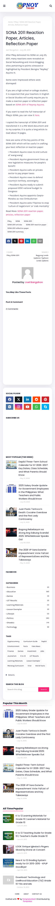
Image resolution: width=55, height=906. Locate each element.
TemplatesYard (28, 899)
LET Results (28, 600)
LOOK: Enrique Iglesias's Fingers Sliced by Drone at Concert (32, 848)
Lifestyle (28, 614)
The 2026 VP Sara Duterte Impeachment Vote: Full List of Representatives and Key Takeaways (34, 554)
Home (10, 22)
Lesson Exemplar (28, 609)
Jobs (42, 651)
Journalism (11, 656)
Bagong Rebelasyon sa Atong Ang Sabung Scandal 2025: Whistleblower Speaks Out (34, 534)
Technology (28, 627)
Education (28, 591)
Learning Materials (28, 605)
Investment (31, 651)
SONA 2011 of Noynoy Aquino (30, 104)
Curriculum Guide (30, 641)
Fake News (36, 646)
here (37, 115)
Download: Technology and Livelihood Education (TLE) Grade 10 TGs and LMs (33, 880)
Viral (29, 666)
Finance (10, 651)
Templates (27, 901)
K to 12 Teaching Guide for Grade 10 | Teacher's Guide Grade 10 (33, 834)
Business (28, 587)
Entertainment (13, 646)
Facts (25, 646)
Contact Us (37, 894)
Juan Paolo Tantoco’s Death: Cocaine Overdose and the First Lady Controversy (33, 514)
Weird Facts (40, 666)
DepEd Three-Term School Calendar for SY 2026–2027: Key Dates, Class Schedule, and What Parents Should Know (33, 468)
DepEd (43, 641)
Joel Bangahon (12, 50)
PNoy (16, 22)
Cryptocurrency (13, 641)
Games (28, 596)
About (26, 894)
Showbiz (28, 622)
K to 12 (23, 656)
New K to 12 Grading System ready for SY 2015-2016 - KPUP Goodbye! (32, 863)
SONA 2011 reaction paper (36, 225)
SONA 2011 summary (15, 232)
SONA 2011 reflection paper (18, 228)
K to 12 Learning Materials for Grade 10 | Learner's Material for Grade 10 (33, 819)
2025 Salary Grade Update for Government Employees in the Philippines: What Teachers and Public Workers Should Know (34, 492)
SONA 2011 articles (14, 225)
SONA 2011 (28, 221)
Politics (28, 618)
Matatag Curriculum (15, 666)
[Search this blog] (22, 689)
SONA (18, 221)
